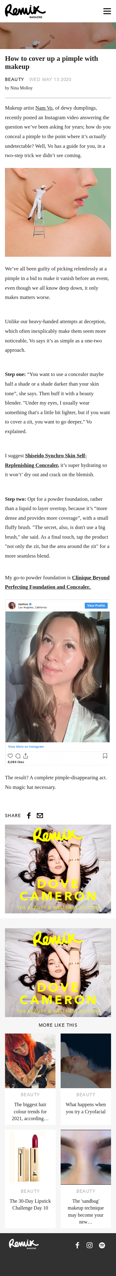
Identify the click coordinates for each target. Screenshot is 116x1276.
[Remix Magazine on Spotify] (102, 1245)
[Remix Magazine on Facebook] (77, 1245)
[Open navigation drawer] (107, 11)
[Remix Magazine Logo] (25, 11)
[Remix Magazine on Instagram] (90, 1245)
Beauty (14, 79)
